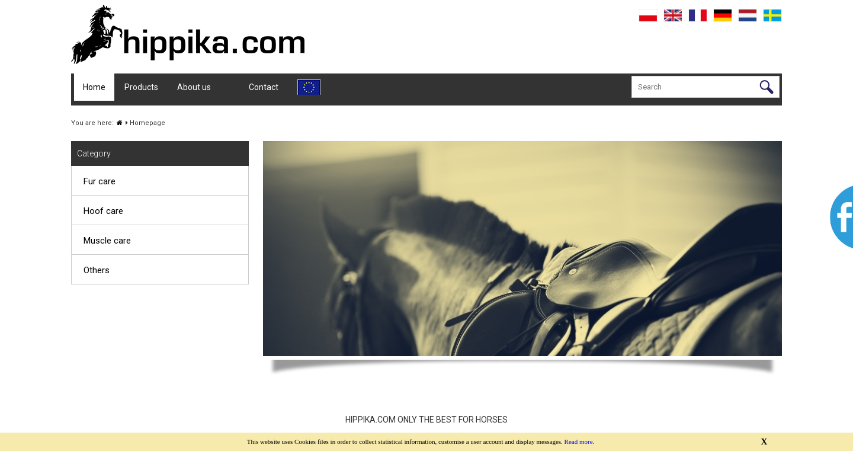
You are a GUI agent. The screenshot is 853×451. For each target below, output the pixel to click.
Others (97, 270)
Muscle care (107, 240)
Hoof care (103, 211)
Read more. (580, 441)
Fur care (100, 181)
